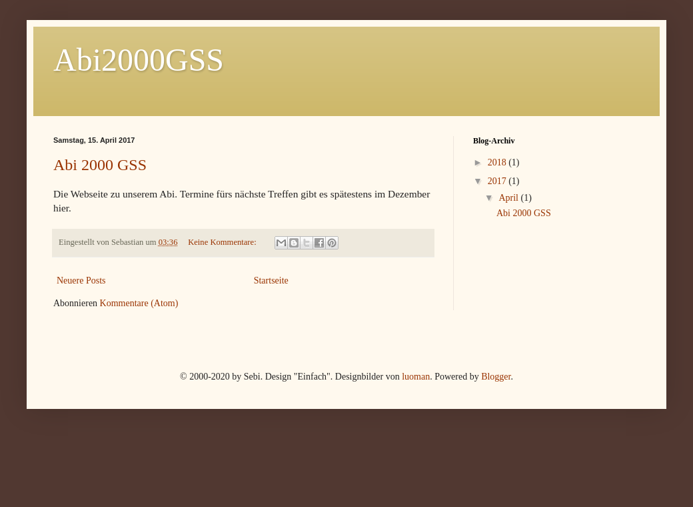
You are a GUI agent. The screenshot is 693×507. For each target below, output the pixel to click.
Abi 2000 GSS (100, 164)
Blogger (495, 377)
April (509, 198)
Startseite (271, 281)
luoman (416, 377)
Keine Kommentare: (223, 242)
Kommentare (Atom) (139, 303)
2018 (498, 162)
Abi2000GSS (138, 59)
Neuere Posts (81, 281)
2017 (498, 181)
